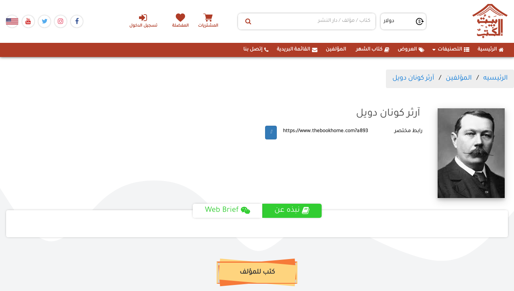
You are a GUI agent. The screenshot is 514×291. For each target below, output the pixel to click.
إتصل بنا (256, 50)
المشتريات (208, 26)
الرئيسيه (495, 78)
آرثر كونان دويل (413, 78)
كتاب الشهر (373, 50)
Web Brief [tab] (227, 211)
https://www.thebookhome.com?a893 (325, 131)
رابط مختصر (408, 131)
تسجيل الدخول (143, 20)
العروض (411, 50)
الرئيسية (491, 50)
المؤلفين (336, 50)
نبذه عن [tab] (292, 211)
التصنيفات (451, 50)
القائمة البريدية (297, 50)
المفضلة (180, 26)
